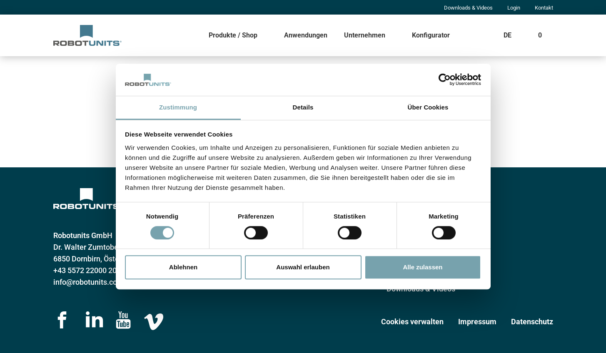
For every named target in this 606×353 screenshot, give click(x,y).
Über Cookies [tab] (428, 107)
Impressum (477, 321)
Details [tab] (303, 107)
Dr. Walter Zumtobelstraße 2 (100, 247)
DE (507, 35)
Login (513, 8)
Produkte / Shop (233, 35)
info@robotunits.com (88, 282)
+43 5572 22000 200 (87, 270)
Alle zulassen (422, 267)
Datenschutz (532, 321)
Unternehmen (364, 35)
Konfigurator (431, 35)
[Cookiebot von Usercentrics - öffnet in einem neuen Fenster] (444, 80)
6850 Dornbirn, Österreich (95, 258)
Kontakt (544, 8)
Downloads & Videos (468, 8)
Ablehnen (183, 267)
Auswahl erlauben (302, 267)
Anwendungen (305, 35)
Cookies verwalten (412, 321)
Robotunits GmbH (82, 235)
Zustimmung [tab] (178, 107)
